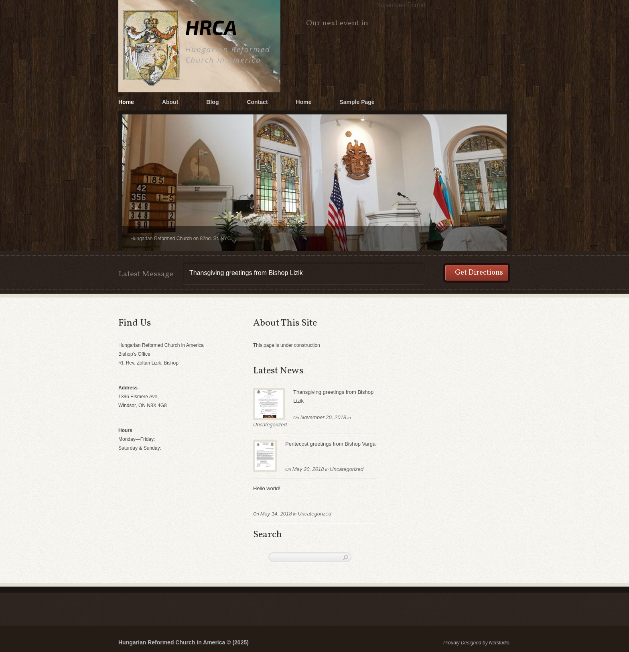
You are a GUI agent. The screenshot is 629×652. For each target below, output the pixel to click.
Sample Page (356, 102)
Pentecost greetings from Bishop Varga (330, 444)
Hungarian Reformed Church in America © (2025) (183, 642)
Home (126, 102)
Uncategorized (270, 425)
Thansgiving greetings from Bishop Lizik (333, 396)
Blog (212, 102)
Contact (257, 102)
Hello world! (266, 488)
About (170, 102)
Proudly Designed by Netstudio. (477, 643)
